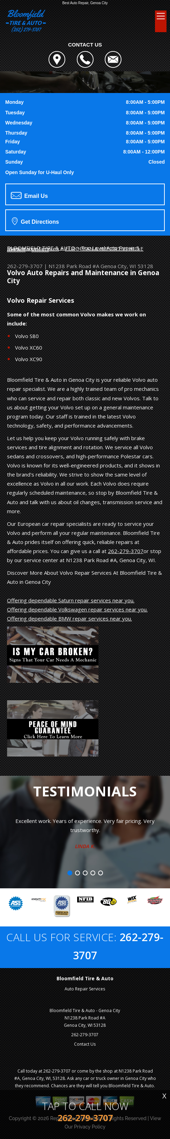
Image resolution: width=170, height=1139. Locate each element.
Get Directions (35, 221)
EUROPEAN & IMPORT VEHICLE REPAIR (75, 249)
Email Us (29, 195)
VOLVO (40, 249)
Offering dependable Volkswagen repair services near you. (77, 609)
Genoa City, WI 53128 (127, 266)
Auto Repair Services (85, 989)
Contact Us (85, 1044)
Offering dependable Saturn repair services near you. (70, 600)
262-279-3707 (25, 266)
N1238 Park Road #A (74, 266)
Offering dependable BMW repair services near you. (69, 618)
